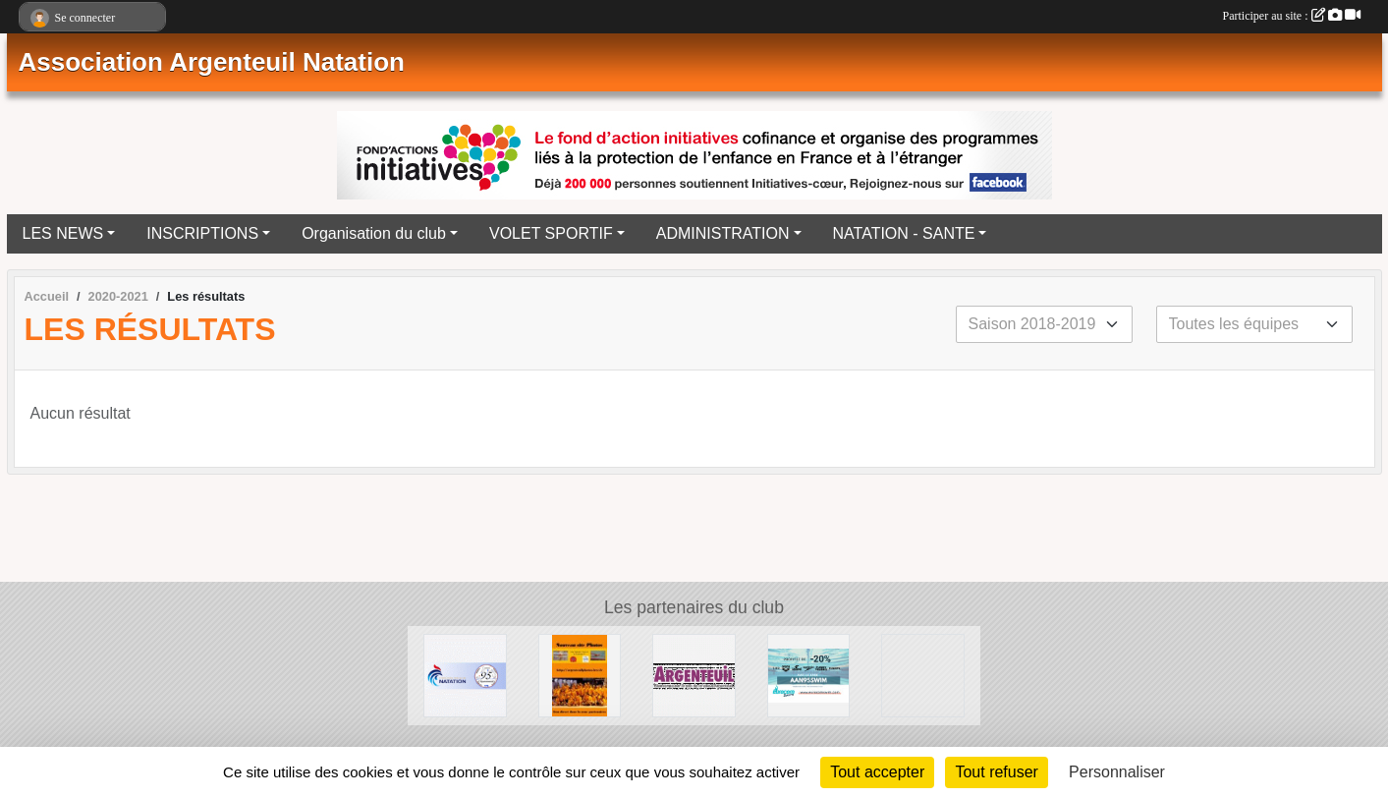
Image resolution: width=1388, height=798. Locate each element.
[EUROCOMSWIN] (809, 674)
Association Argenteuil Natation (212, 62)
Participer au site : (1291, 16)
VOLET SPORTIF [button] (551, 233)
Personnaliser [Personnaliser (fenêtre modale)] (1117, 772)
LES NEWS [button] (63, 233)
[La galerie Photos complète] (580, 674)
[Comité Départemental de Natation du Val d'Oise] (465, 674)
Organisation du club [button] (374, 233)
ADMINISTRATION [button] (723, 233)
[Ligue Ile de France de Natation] (923, 674)
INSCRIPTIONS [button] (202, 233)
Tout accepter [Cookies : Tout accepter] (877, 772)
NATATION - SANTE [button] (904, 233)
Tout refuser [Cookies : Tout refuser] (996, 772)
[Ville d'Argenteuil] (694, 674)
